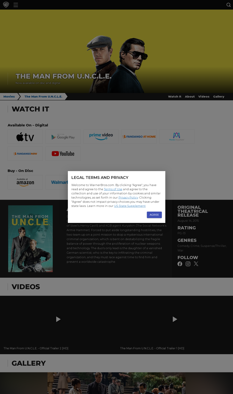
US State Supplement (130, 206)
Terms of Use (113, 189)
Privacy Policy (128, 197)
